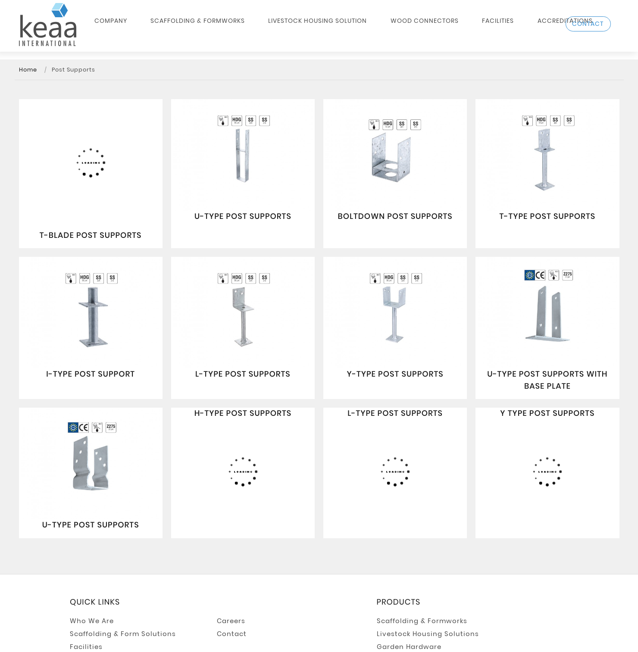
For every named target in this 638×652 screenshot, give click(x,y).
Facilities (447, 28)
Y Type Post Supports (547, 413)
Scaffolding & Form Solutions (123, 634)
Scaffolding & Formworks (198, 28)
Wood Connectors (391, 28)
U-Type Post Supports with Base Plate (547, 380)
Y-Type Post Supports (395, 374)
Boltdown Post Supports (395, 216)
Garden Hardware (409, 647)
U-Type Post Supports (242, 216)
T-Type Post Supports (548, 216)
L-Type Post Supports (243, 374)
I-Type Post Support (90, 374)
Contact (232, 634)
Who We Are (92, 621)
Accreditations (496, 28)
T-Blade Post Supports (91, 235)
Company (128, 28)
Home (28, 70)
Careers (231, 621)
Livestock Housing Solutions (428, 634)
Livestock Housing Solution (301, 28)
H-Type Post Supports (242, 413)
